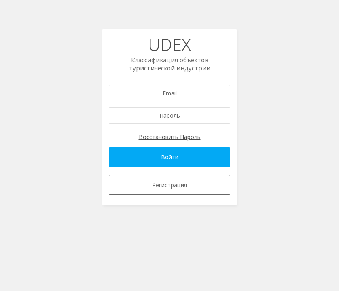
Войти (169, 157)
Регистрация (169, 185)
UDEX (169, 44)
